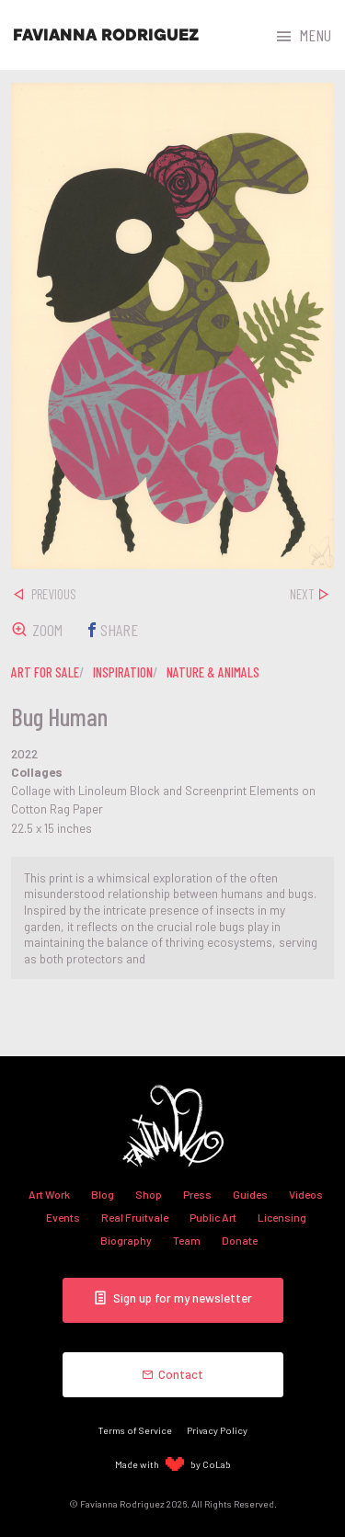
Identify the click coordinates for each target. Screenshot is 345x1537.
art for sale (45, 672)
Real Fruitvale (134, 1217)
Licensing (282, 1217)
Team (187, 1240)
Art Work (49, 1194)
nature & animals (213, 672)
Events (63, 1217)
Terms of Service (135, 1430)
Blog (102, 1194)
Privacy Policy (217, 1430)
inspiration (123, 672)
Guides (250, 1194)
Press (197, 1194)
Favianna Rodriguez (106, 35)
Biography (126, 1240)
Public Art (213, 1217)
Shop (148, 1194)
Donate (240, 1240)
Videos (306, 1194)
